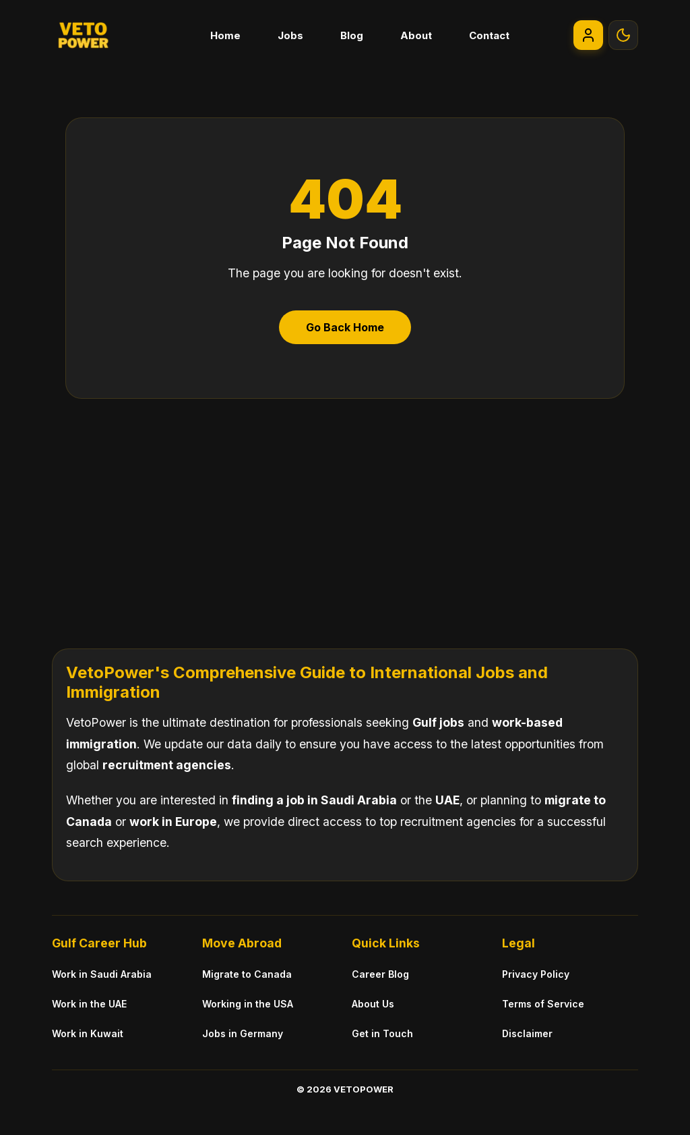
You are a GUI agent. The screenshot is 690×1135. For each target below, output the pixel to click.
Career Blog (380, 974)
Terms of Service (543, 1003)
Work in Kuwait (87, 1033)
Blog (351, 35)
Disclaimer (527, 1033)
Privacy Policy (535, 974)
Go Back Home (345, 327)
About (416, 35)
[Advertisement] (345, 513)
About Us (373, 1003)
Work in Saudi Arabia (102, 974)
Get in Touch (382, 1033)
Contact (489, 35)
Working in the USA (247, 1003)
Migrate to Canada (247, 974)
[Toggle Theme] (623, 35)
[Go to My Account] (588, 35)
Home (225, 35)
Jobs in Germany (242, 1033)
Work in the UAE (89, 1003)
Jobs (290, 35)
